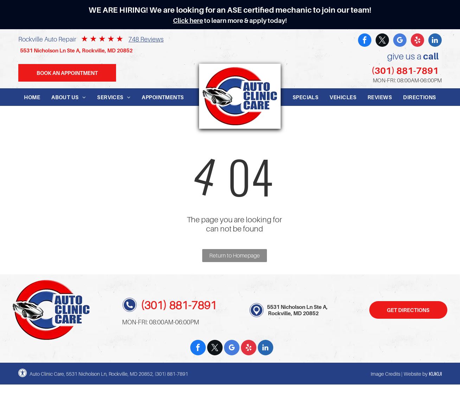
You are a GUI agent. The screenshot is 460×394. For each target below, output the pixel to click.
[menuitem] (32, 97)
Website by (416, 374)
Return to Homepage (234, 255)
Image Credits (385, 374)
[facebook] (364, 41)
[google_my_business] (400, 41)
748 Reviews (146, 39)
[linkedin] (435, 41)
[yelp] (417, 41)
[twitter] (382, 41)
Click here (188, 20)
